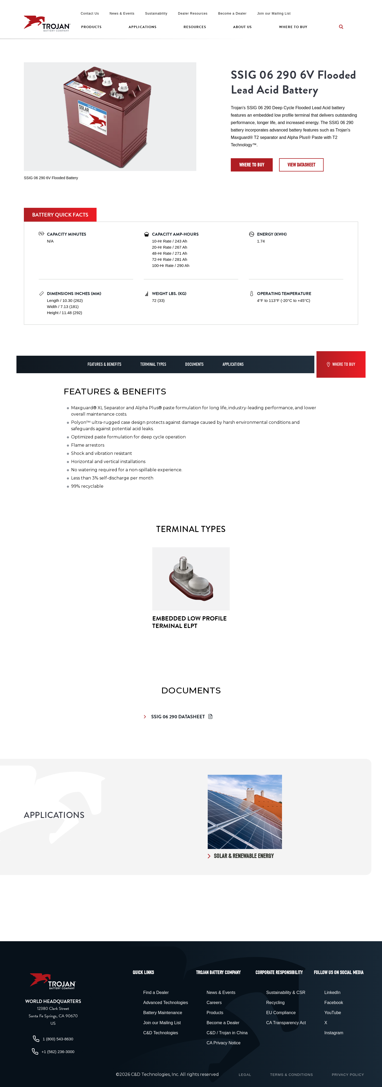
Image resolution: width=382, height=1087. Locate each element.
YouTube (332, 1012)
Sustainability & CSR (285, 992)
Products (91, 27)
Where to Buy (293, 27)
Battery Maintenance (162, 1012)
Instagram (333, 1033)
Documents (194, 364)
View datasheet (301, 165)
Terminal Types (153, 364)
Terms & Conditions (291, 1075)
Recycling (275, 1002)
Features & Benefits (104, 364)
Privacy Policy (348, 1075)
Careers (214, 1002)
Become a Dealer (232, 13)
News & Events (122, 13)
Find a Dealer (156, 992)
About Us (242, 27)
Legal (245, 1075)
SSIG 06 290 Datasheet (178, 716)
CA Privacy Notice (224, 1043)
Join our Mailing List (274, 13)
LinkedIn (332, 992)
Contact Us (90, 13)
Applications (142, 27)
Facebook (333, 1002)
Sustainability (156, 13)
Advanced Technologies (165, 1002)
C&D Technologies (160, 1033)
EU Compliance (281, 1012)
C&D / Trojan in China (227, 1033)
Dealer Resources (192, 13)
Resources (195, 27)
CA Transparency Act (286, 1022)
